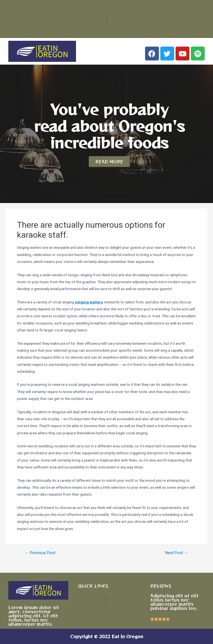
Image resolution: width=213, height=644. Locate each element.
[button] (106, 19)
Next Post (176, 553)
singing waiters (89, 302)
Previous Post (40, 553)
